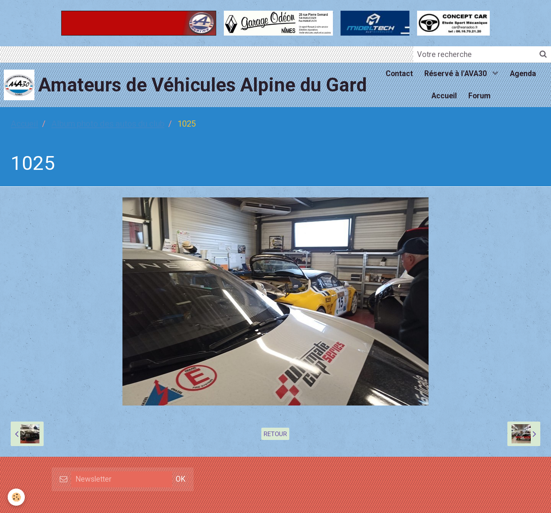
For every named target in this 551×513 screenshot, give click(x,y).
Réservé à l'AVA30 (456, 73)
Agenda (523, 73)
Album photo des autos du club (108, 124)
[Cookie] (16, 497)
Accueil (444, 95)
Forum (479, 95)
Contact (399, 73)
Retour (275, 434)
